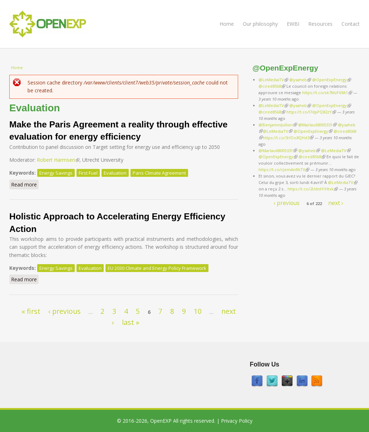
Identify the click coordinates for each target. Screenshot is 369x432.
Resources (320, 23)
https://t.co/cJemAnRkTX (284, 169)
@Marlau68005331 (317, 124)
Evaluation (115, 173)
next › (335, 203)
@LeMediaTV (273, 79)
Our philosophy (260, 23)
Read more (25, 184)
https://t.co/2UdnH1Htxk (312, 188)
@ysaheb (300, 79)
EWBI (293, 23)
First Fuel (88, 173)
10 (198, 311)
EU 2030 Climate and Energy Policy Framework (157, 268)
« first (30, 311)
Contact (350, 23)
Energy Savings (56, 173)
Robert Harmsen (58, 159)
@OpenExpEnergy (331, 79)
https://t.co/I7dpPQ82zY (311, 112)
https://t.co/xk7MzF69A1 (327, 92)
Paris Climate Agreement (159, 173)
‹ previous (64, 311)
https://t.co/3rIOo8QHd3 (288, 137)
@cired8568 (272, 86)
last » (130, 322)
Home (227, 23)
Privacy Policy (236, 420)
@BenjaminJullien (278, 124)
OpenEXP (161, 420)
